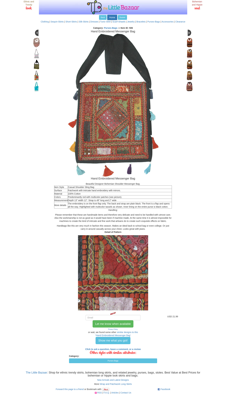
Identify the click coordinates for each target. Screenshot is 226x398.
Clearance (180, 21)
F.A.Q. (107, 392)
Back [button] (103, 17)
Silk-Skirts (84, 21)
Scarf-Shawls (118, 21)
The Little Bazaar (36, 372)
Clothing (45, 21)
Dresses (94, 21)
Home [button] (112, 17)
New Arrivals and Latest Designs (113, 380)
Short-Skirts (71, 21)
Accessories (167, 21)
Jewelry (131, 21)
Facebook (165, 389)
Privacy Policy (113, 329)
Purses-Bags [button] (113, 361)
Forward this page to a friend (70, 389)
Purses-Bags (153, 21)
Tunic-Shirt (105, 21)
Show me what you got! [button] (113, 340)
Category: (74, 356)
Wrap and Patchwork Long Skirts (116, 384)
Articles (115, 392)
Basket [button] (122, 17)
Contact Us (125, 392)
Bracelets (140, 21)
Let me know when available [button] (113, 323)
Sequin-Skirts (57, 21)
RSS (99, 392)
